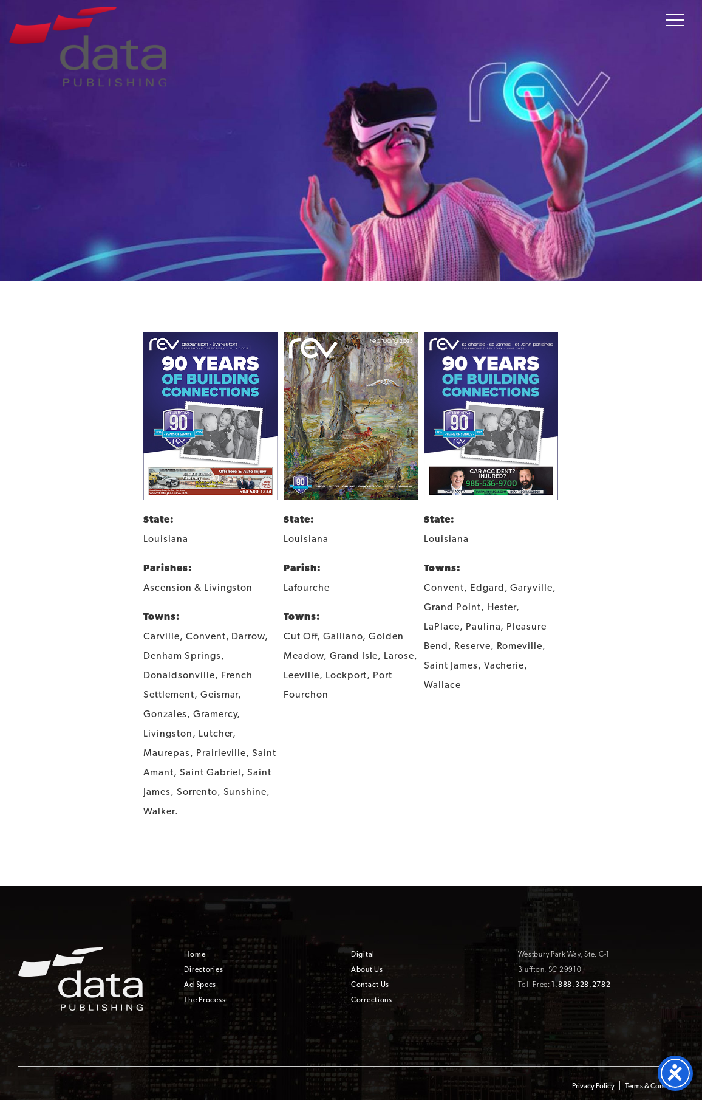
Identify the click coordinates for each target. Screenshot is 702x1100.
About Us (367, 969)
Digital (363, 954)
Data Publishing (87, 45)
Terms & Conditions (654, 1086)
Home (194, 954)
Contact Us (370, 984)
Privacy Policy (593, 1086)
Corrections (371, 999)
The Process (204, 999)
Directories (203, 969)
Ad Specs (200, 984)
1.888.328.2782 (580, 984)
